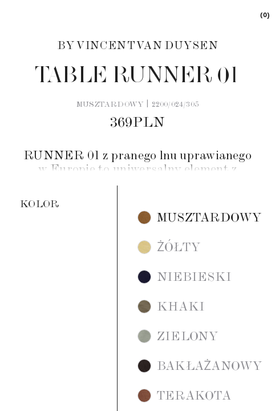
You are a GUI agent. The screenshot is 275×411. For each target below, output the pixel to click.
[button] (200, 217)
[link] (264, 14)
